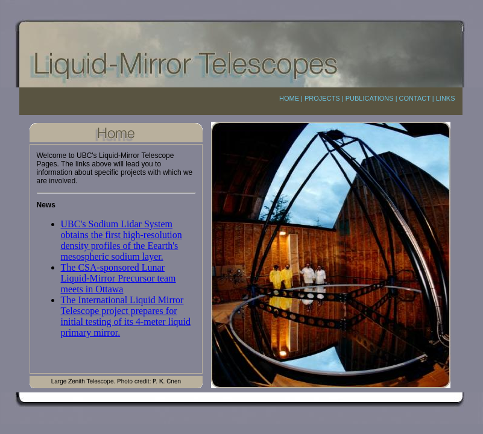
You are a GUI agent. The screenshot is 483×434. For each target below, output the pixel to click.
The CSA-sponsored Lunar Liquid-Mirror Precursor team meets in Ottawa (118, 278)
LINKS (445, 98)
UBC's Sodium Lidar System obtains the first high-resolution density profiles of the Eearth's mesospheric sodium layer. (121, 240)
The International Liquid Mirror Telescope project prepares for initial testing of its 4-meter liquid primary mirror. (126, 316)
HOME (289, 98)
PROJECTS (322, 98)
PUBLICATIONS (370, 98)
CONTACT (415, 98)
